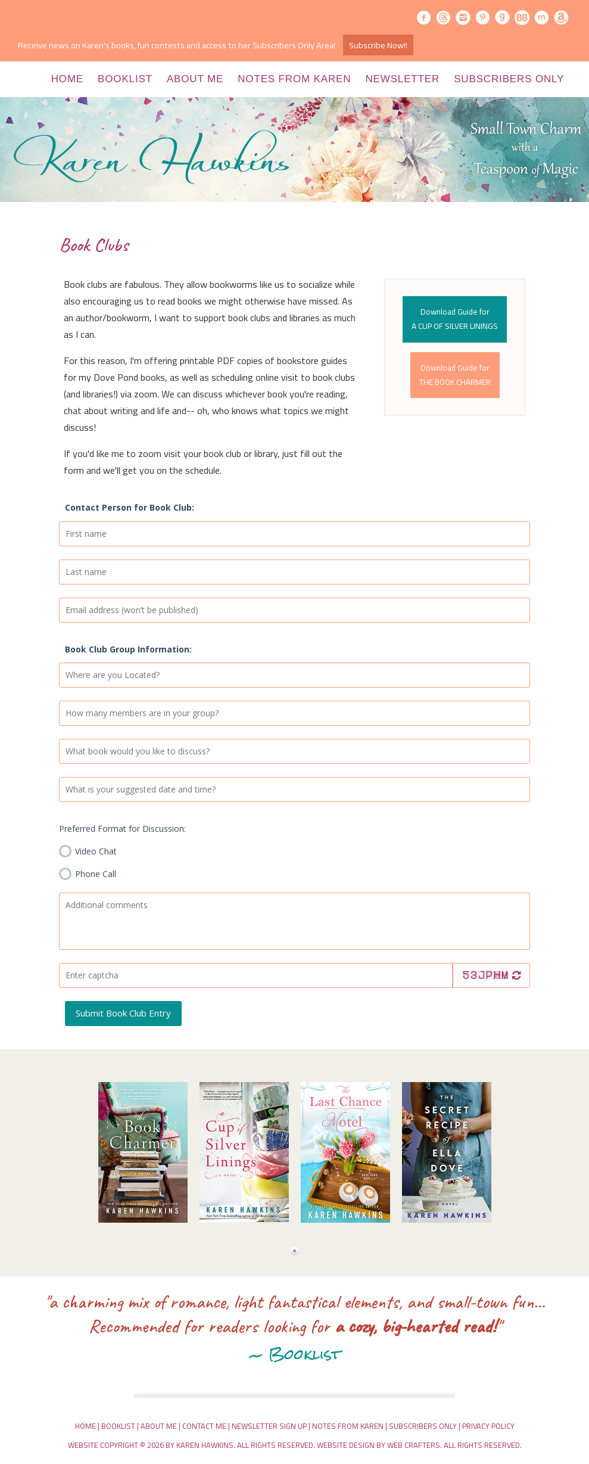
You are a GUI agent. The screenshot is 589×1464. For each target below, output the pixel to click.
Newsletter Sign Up (269, 1426)
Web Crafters (413, 1445)
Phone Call (87, 872)
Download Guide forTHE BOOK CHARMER (455, 375)
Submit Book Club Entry (123, 1013)
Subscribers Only (509, 79)
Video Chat (88, 849)
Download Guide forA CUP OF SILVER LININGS (455, 319)
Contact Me (204, 1426)
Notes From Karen (348, 1426)
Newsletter (402, 79)
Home (67, 79)
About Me (195, 79)
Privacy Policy (488, 1426)
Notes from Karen (294, 79)
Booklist (125, 79)
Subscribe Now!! (378, 45)
